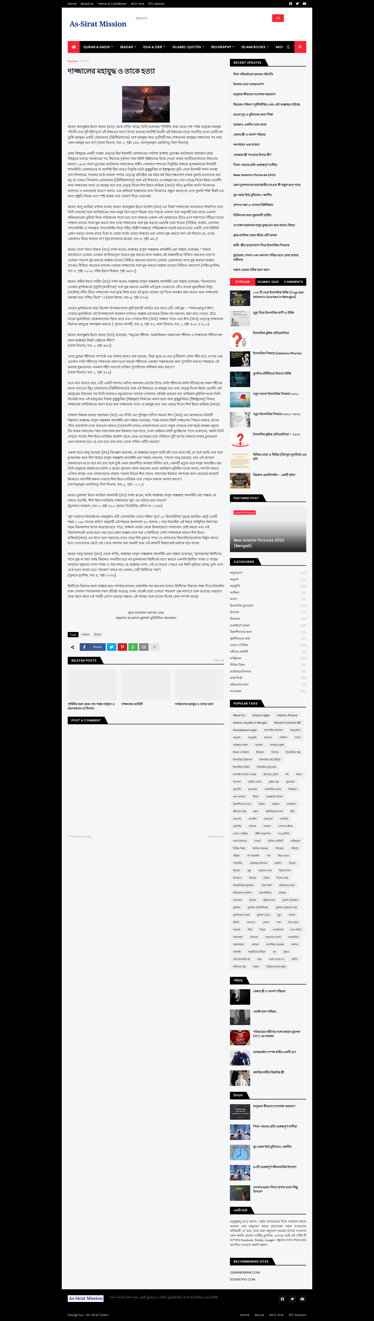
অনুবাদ (268, 579)
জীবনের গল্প (239, 811)
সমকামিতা (293, 937)
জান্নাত (275, 804)
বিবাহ (266, 878)
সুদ (274, 952)
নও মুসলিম (284, 833)
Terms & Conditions (112, 4)
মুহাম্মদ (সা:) (263, 915)
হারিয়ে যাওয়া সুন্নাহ (276, 967)
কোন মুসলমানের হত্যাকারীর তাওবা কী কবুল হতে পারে (266, 185)
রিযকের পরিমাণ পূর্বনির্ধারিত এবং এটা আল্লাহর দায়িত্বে (266, 105)
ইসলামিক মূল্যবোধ (268, 605)
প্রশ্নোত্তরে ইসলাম (268, 671)
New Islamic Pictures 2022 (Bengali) (259, 543)
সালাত (294, 944)
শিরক (262, 930)
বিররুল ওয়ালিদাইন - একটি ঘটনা (274, 475)
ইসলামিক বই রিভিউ (270, 760)
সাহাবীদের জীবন (256, 952)
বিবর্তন (252, 878)
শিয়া (250, 930)
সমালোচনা (238, 944)
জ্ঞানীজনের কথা (268, 638)
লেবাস (266, 922)
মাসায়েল (237, 900)
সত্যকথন (268, 691)
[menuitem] (74, 47)
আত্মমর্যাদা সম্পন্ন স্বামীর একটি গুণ (274, 1052)
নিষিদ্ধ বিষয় (268, 665)
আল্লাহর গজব (240, 745)
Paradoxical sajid (245, 730)
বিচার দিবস (285, 870)
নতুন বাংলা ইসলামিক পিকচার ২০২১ (276, 394)
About (259, 1315)
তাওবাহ (237, 819)
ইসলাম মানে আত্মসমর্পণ (248, 84)
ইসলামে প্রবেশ (271, 774)
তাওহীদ (253, 819)
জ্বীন (292, 811)
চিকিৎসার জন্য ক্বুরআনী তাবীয (252, 215)
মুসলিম (236, 907)
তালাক (252, 826)
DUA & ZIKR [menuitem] (152, 47)
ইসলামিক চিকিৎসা (242, 760)
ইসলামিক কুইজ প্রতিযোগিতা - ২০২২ (276, 434)
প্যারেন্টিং (238, 863)
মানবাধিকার (265, 893)
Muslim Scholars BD (287, 723)
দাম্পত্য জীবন (285, 826)
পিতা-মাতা (283, 856)
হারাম (256, 967)
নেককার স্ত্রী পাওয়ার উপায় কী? (252, 155)
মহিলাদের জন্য (268, 684)
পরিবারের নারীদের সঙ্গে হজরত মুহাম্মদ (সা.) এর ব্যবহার (276, 1034)
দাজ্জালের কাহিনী (132, 704)
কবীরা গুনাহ (254, 782)
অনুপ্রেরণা (268, 572)
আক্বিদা (268, 592)
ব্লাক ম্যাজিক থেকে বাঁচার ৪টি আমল (255, 235)
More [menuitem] (281, 47)
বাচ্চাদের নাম (265, 870)
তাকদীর (284, 819)
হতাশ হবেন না (276, 959)
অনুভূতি (268, 586)
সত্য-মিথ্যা (296, 930)
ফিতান (97, 635)
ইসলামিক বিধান (241, 767)
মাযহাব (282, 893)
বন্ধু (249, 870)
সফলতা (254, 937)
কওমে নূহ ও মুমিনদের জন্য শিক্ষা (253, 115)
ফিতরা (292, 863)
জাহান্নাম (291, 804)
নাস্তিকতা (268, 658)
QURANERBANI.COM (245, 1272)
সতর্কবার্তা (278, 930)
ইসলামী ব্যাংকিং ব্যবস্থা (244, 774)
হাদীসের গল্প (239, 967)
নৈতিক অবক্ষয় (260, 848)
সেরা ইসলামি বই (241, 959)
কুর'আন (290, 782)
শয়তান (236, 930)
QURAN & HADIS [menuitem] (96, 47)
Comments (293, 282)
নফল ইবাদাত (240, 841)
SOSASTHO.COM (242, 1279)
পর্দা (268, 856)
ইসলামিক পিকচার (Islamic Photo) (277, 353)
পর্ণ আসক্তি (253, 856)
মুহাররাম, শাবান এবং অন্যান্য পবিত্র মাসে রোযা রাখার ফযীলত (265, 257)
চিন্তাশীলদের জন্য (268, 632)
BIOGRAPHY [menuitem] (221, 47)
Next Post (215, 836)
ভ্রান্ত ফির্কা (268, 678)
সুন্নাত (286, 952)
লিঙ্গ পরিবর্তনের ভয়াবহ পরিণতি (253, 74)
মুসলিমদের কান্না (241, 915)
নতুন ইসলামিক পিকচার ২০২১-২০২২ (276, 414)
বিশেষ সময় (282, 878)
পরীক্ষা (236, 856)
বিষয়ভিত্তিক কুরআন (243, 885)
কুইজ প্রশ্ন (274, 782)
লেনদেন (251, 922)
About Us (87, 4)
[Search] (202, 18)
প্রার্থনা (278, 863)
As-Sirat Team (97, 1315)
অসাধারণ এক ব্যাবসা (246, 145)
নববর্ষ (257, 841)
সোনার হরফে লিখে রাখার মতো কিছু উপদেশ (275, 1189)
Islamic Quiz (268, 282)
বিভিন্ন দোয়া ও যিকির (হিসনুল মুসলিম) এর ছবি (279, 457)
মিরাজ (252, 900)
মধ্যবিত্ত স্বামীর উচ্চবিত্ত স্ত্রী (268, 1072)
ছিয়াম (262, 804)
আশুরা (259, 745)
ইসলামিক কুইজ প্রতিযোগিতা (271, 333)
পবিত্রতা (279, 848)
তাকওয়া (268, 819)
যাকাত (292, 915)
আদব (268, 599)
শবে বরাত (293, 922)
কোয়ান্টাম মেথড (273, 789)
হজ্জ (259, 959)
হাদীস (294, 959)
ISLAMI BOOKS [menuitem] (253, 47)
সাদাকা (255, 944)
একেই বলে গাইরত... (265, 1012)
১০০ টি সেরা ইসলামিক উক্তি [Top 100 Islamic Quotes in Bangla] (278, 294)
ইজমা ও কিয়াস (241, 752)
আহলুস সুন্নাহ (277, 745)
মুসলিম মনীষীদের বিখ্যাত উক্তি (272, 374)
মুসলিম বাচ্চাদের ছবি (286, 907)
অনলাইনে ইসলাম (273, 730)
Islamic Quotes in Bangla (250, 723)
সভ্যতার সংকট (273, 937)
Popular (242, 282)
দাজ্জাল (84, 61)
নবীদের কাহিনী (268, 651)
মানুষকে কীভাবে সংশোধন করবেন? (254, 94)
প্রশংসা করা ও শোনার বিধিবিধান (253, 205)
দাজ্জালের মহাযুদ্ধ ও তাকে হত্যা (194, 704)
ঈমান (299, 774)
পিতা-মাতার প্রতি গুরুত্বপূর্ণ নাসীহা (255, 165)
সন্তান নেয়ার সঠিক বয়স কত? (251, 270)
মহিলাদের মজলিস (242, 893)
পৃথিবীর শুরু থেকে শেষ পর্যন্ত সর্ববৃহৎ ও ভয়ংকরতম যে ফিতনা (91, 706)
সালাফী (237, 952)
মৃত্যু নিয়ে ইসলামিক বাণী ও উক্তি (273, 313)
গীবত (256, 796)
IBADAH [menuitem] (126, 47)
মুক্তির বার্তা (269, 900)
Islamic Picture (287, 715)
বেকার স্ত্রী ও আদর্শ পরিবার (249, 135)
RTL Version (156, 4)
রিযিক (236, 922)
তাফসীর (237, 826)
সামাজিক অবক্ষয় (275, 944)
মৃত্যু (279, 915)
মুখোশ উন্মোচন (290, 900)
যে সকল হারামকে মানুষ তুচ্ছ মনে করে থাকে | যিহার (264, 225)
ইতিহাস (260, 752)
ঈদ (287, 774)
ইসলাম (275, 752)
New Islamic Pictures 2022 (254, 175)
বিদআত (237, 878)
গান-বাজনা (239, 796)
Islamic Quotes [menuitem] (186, 47)
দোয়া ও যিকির (268, 645)
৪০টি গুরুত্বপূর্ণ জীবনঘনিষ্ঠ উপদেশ (274, 1167)
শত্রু (279, 922)
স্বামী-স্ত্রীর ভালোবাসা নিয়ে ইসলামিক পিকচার (261, 245)
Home (72, 4)
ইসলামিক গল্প (293, 752)
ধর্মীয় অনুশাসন (263, 833)
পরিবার (294, 848)
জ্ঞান (255, 811)
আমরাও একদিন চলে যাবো (249, 125)
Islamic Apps (261, 715)
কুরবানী (237, 789)
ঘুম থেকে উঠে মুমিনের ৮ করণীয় (252, 195)
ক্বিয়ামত (268, 619)
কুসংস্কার (252, 789)
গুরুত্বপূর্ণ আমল (268, 625)
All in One (137, 4)
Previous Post (80, 836)
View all (218, 660)
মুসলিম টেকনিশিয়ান (258, 907)
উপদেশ (268, 612)
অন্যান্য (268, 737)
